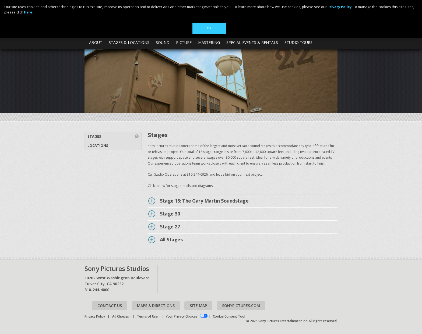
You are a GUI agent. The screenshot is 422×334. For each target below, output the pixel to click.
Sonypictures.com (241, 305)
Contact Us (109, 305)
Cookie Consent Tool (229, 316)
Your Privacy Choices (181, 316)
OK (209, 28)
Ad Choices (120, 316)
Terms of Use (147, 316)
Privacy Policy (95, 316)
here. (28, 12)
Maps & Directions (156, 305)
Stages (94, 136)
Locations (97, 145)
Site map (198, 305)
